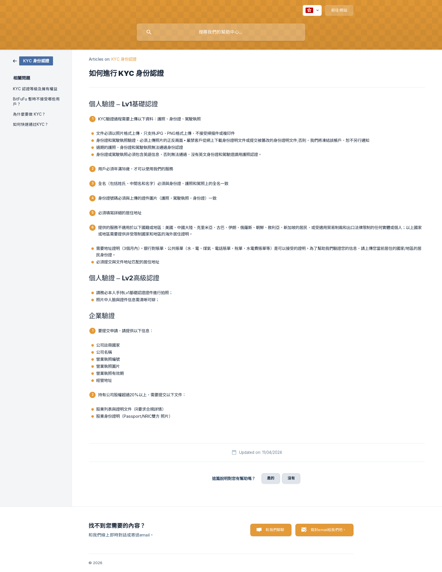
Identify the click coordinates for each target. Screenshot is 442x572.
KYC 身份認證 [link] (123, 59)
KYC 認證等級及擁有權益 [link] (35, 89)
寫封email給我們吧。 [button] (328, 529)
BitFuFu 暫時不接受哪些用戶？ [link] (36, 101)
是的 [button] (270, 478)
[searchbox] (221, 32)
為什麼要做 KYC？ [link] (29, 114)
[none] (312, 10)
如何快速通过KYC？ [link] (30, 124)
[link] (33, 60)
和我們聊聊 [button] (275, 529)
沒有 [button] (291, 478)
